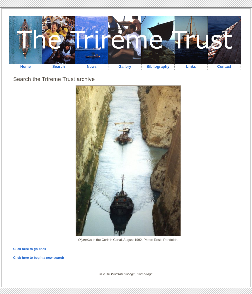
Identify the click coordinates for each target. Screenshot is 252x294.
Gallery (124, 66)
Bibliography (158, 66)
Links (191, 66)
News (91, 66)
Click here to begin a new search (38, 257)
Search (58, 66)
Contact (224, 66)
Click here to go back (29, 249)
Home (25, 66)
